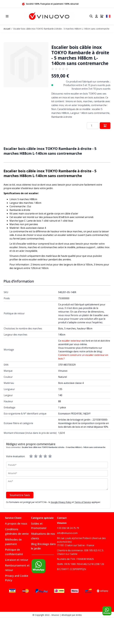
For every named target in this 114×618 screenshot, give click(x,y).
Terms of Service (83, 502)
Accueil (7, 28)
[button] (26, 64)
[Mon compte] (96, 16)
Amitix (79, 615)
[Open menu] (7, 16)
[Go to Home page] (49, 16)
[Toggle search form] (91, 16)
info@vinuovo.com (67, 533)
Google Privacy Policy (61, 502)
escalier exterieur (71, 340)
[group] (60, 69)
